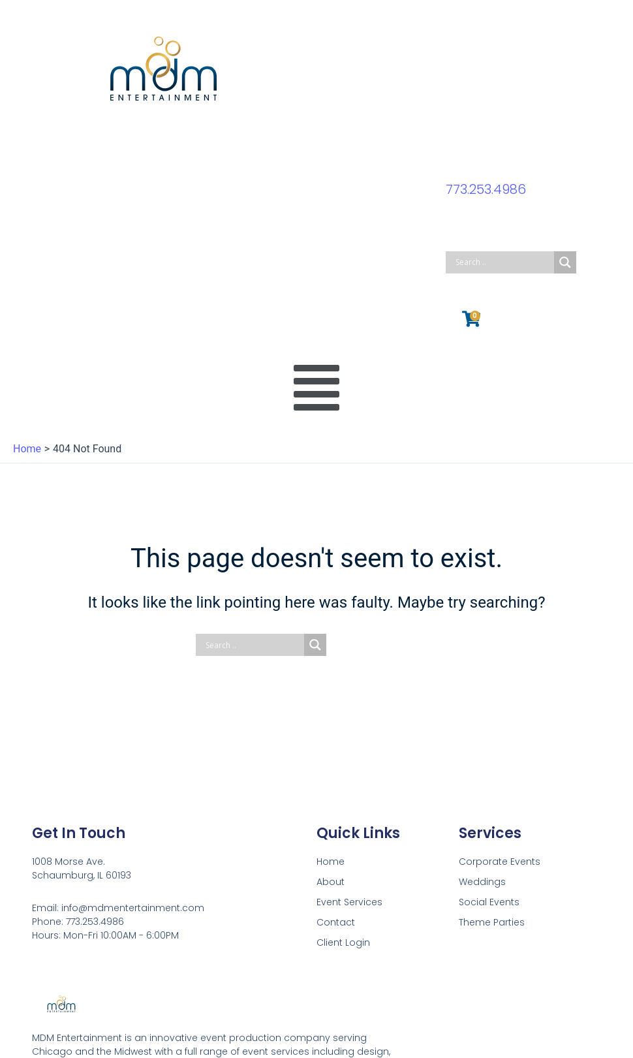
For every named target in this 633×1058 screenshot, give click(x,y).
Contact (335, 922)
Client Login (343, 942)
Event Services (349, 902)
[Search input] (503, 262)
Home (330, 861)
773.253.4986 (486, 189)
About (330, 881)
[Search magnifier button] (565, 262)
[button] (317, 389)
